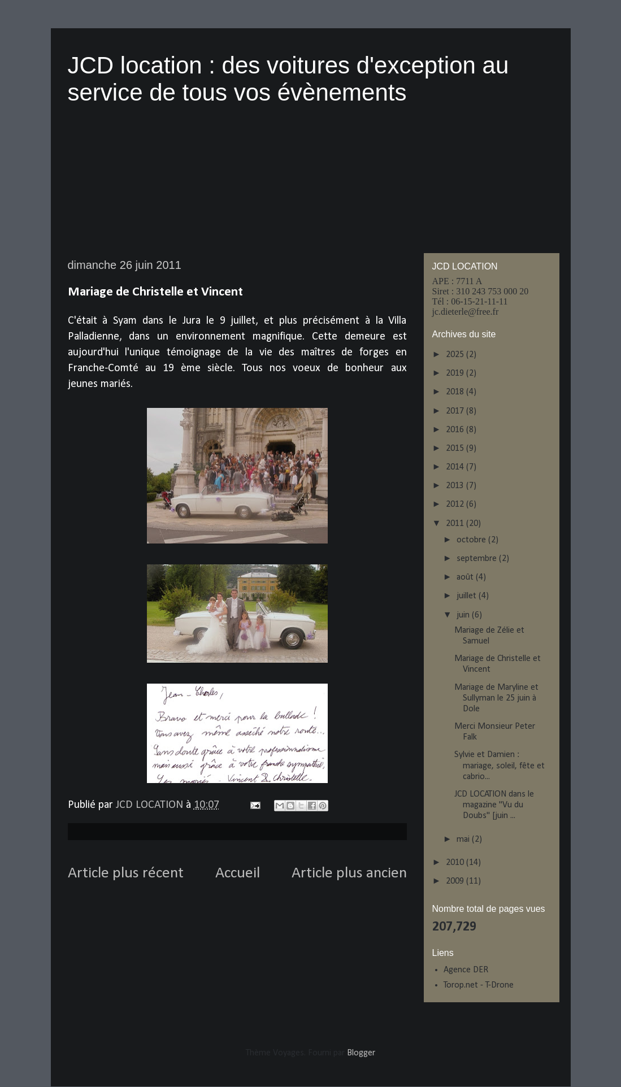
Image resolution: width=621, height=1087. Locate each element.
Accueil (237, 873)
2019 (456, 373)
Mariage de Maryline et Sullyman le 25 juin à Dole (496, 698)
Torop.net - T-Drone (479, 985)
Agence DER (466, 970)
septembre (478, 558)
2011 (456, 523)
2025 (456, 354)
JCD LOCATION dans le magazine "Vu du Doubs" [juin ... (494, 805)
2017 (456, 411)
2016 (456, 429)
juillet (468, 596)
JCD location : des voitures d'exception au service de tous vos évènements (288, 79)
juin (464, 615)
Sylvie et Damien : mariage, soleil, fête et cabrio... (499, 765)
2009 (456, 881)
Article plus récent (126, 873)
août (466, 577)
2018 (456, 392)
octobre (472, 540)
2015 (456, 448)
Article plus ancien (349, 873)
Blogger (361, 1053)
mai (464, 839)
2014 (456, 467)
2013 (456, 485)
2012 (456, 504)
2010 (456, 862)
